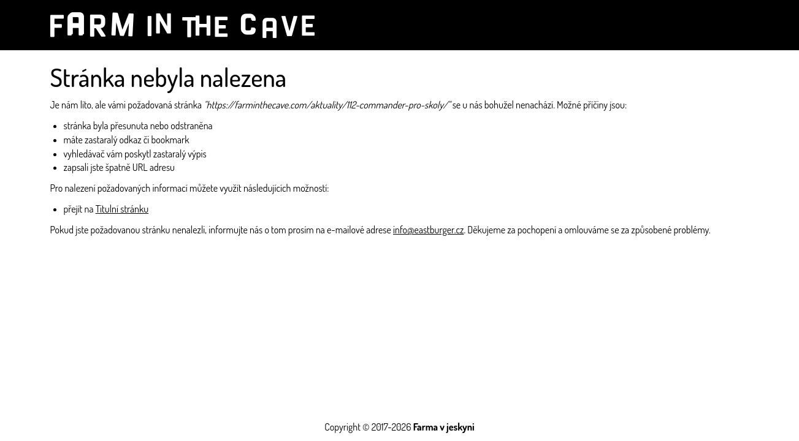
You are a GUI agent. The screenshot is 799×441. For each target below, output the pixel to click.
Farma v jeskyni (444, 427)
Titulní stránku (122, 209)
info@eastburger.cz (428, 230)
